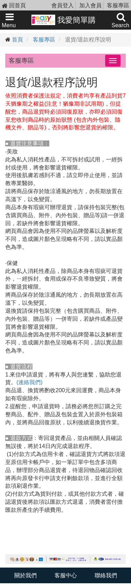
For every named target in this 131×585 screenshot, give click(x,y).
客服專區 (118, 5)
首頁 (17, 40)
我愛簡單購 (63, 20)
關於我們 (25, 575)
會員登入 (62, 5)
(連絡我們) (29, 382)
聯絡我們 (106, 575)
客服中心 (65, 575)
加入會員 (90, 5)
